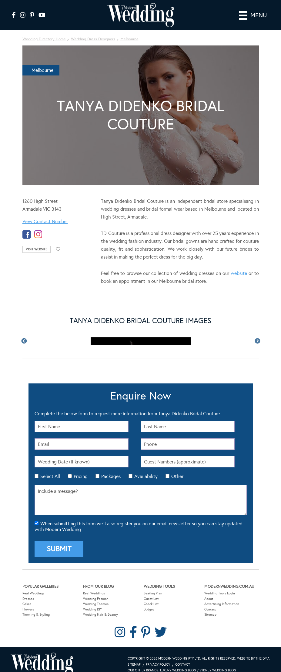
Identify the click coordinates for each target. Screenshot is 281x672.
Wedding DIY (92, 609)
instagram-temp (38, 234)
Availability (146, 476)
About (208, 598)
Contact (210, 609)
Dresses (28, 598)
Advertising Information (221, 604)
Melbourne (129, 39)
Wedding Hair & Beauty (100, 615)
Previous (24, 341)
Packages (111, 476)
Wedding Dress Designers (93, 39)
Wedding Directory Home (44, 39)
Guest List (151, 598)
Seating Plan (153, 593)
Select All (50, 476)
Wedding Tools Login (219, 593)
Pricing (81, 476)
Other (177, 476)
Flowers (28, 609)
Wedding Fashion (96, 598)
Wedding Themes (96, 604)
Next (257, 341)
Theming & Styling (36, 615)
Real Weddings (33, 593)
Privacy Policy (158, 664)
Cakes (26, 604)
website (239, 273)
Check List (151, 604)
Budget (149, 609)
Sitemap (210, 615)
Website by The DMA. (253, 658)
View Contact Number (45, 221)
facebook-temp (26, 234)
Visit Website (36, 249)
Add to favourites (58, 249)
